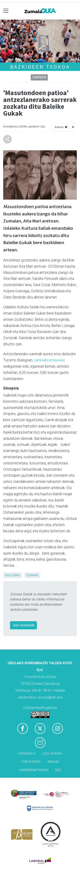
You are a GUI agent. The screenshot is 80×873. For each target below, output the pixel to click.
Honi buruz (26, 753)
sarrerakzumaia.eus (49, 360)
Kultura (12, 575)
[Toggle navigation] (5, 11)
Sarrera (39, 77)
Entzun (61, 127)
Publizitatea (31, 762)
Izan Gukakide (23, 625)
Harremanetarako (33, 770)
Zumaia (32, 575)
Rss (58, 770)
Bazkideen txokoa (40, 66)
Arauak (53, 762)
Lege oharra (52, 753)
